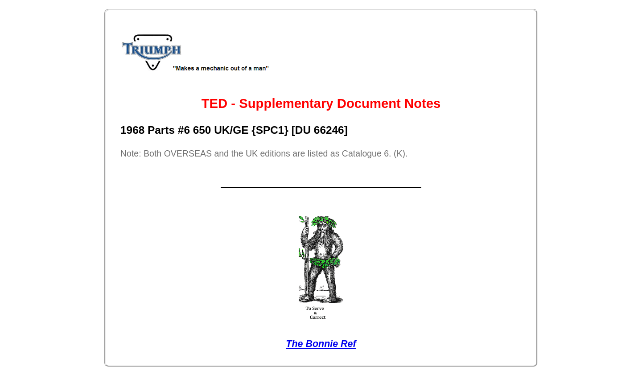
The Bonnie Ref (321, 343)
